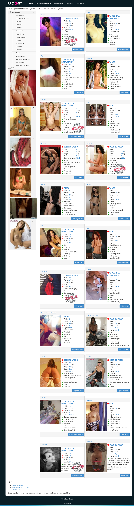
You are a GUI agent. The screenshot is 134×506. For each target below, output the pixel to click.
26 (76, 149)
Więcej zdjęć (78, 262)
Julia (42, 226)
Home (31, 3)
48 (70, 238)
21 (70, 21)
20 (115, 234)
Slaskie (18, 53)
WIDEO (112, 62)
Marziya (43, 143)
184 (116, 67)
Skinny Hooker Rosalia (48, 313)
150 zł (117, 73)
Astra (88, 12)
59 (115, 452)
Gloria (43, 15)
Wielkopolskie (20, 62)
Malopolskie (19, 31)
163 (70, 193)
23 (115, 108)
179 (116, 23)
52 (115, 69)
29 (70, 453)
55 (70, 25)
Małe (116, 115)
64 (122, 154)
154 (116, 449)
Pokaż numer (79, 93)
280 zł (117, 456)
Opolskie (18, 40)
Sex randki (80, 3)
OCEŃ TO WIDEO (71, 18)
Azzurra (89, 400)
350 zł (78, 158)
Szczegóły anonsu (77, 219)
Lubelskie (19, 24)
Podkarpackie (20, 43)
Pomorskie (19, 50)
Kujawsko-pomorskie (22, 18)
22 (70, 64)
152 (70, 280)
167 (116, 280)
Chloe (89, 356)
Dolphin (43, 356)
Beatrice (89, 441)
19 (76, 108)
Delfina (89, 184)
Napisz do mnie (123, 136)
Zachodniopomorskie (22, 65)
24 (115, 64)
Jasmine (89, 58)
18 (115, 362)
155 (70, 67)
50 (70, 69)
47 (115, 326)
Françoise (44, 272)
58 (115, 25)
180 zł (117, 371)
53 (115, 112)
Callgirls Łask (16, 490)
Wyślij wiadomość (123, 49)
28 (115, 190)
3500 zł (71, 415)
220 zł (123, 158)
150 (77, 151)
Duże (116, 241)
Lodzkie (18, 21)
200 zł (117, 415)
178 (122, 151)
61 (115, 195)
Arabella (89, 143)
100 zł (71, 29)
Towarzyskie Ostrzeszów (20, 487)
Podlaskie (19, 46)
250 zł (78, 117)
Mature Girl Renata (93, 315)
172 (70, 408)
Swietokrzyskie (20, 56)
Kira (88, 102)
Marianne (44, 445)
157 (70, 23)
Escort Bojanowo (17, 485)
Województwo (58, 3)
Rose (42, 56)
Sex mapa (69, 3)
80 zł (116, 243)
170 (116, 236)
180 (70, 236)
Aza (88, 228)
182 (116, 110)
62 (70, 282)
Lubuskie (19, 28)
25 (115, 21)
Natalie (43, 397)
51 (70, 410)
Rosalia (43, 100)
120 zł (117, 199)
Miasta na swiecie (21, 37)
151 (77, 110)
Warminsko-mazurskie (23, 59)
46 (76, 112)
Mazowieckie (20, 34)
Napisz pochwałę (78, 49)
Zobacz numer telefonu (76, 136)
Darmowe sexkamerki (43, 3)
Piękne (117, 454)
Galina (43, 184)
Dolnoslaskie (20, 15)
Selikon (117, 328)
